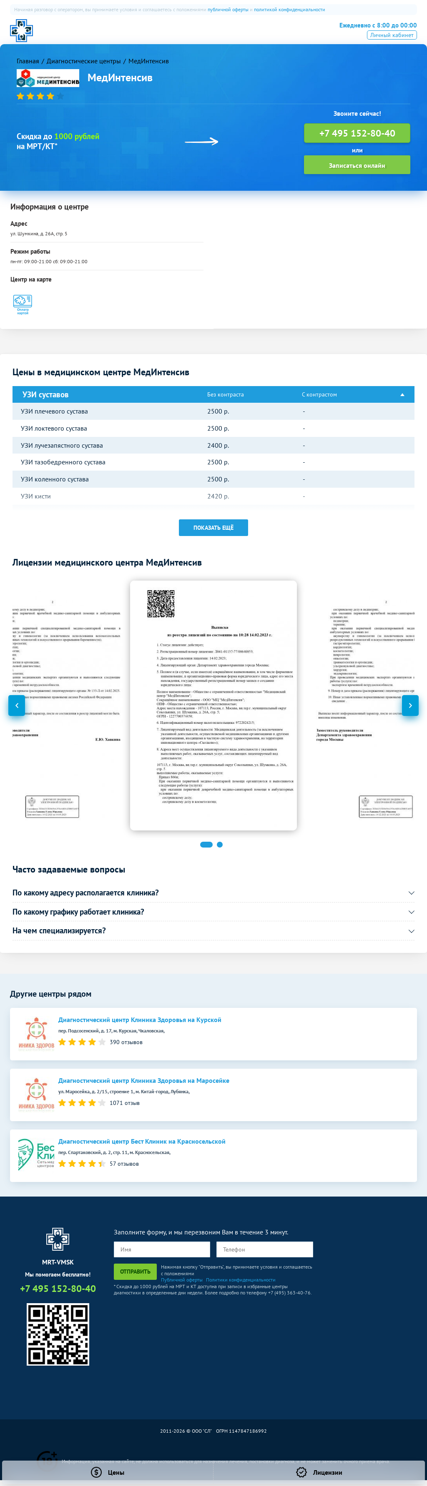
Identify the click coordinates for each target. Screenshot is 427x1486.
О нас (87, 35)
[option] (213, 711)
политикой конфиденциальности (289, 9)
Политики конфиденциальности (241, 1285)
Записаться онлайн (357, 171)
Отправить (135, 1277)
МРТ (114, 35)
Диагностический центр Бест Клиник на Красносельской (142, 1147)
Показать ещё (213, 533)
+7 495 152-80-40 (373, 34)
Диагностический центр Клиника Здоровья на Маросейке (143, 1086)
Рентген (222, 35)
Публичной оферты (182, 1285)
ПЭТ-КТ (163, 35)
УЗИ (192, 35)
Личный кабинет (392, 47)
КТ (137, 35)
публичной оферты (228, 9)
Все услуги (261, 35)
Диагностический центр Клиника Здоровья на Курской (139, 1025)
